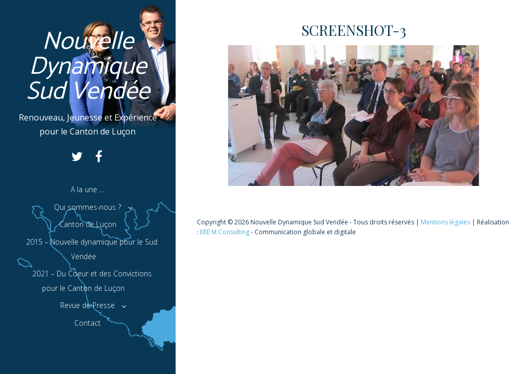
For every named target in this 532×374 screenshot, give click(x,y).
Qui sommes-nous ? (87, 207)
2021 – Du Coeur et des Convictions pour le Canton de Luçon (92, 281)
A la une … (87, 189)
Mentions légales (445, 222)
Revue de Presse (87, 305)
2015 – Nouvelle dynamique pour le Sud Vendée (91, 249)
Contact (87, 323)
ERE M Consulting (224, 232)
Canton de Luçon (87, 224)
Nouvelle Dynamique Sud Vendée (88, 66)
